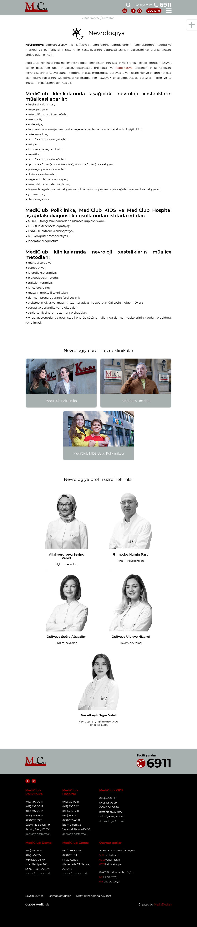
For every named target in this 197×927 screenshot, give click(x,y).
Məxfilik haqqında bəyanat (96, 896)
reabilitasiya (124, 68)
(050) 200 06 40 (109, 807)
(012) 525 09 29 (108, 802)
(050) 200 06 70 (35, 859)
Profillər (108, 18)
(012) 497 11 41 (33, 850)
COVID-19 (153, 10)
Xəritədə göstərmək (37, 833)
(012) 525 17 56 (33, 855)
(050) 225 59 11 (33, 820)
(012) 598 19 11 (70, 815)
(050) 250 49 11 (71, 820)
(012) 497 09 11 (34, 801)
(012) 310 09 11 (70, 801)
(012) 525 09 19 (107, 797)
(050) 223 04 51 (71, 855)
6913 (102, 864)
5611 (101, 855)
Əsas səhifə (90, 18)
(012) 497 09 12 (34, 806)
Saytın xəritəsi (34, 896)
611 (101, 876)
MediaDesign (163, 904)
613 (101, 881)
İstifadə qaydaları (61, 896)
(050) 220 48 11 (34, 815)
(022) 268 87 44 (71, 850)
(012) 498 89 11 (70, 806)
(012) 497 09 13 (34, 810)
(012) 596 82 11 (70, 810)
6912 (102, 859)
